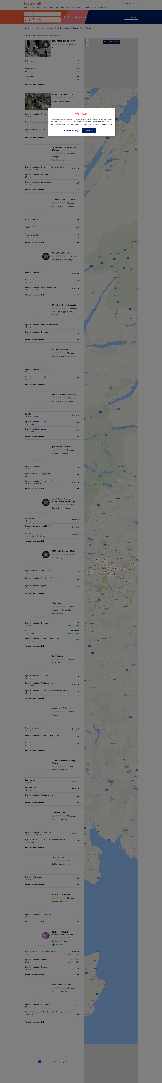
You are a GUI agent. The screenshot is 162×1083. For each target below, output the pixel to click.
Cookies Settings (71, 131)
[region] (81, 122)
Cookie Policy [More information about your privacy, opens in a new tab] (106, 124)
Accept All (88, 131)
